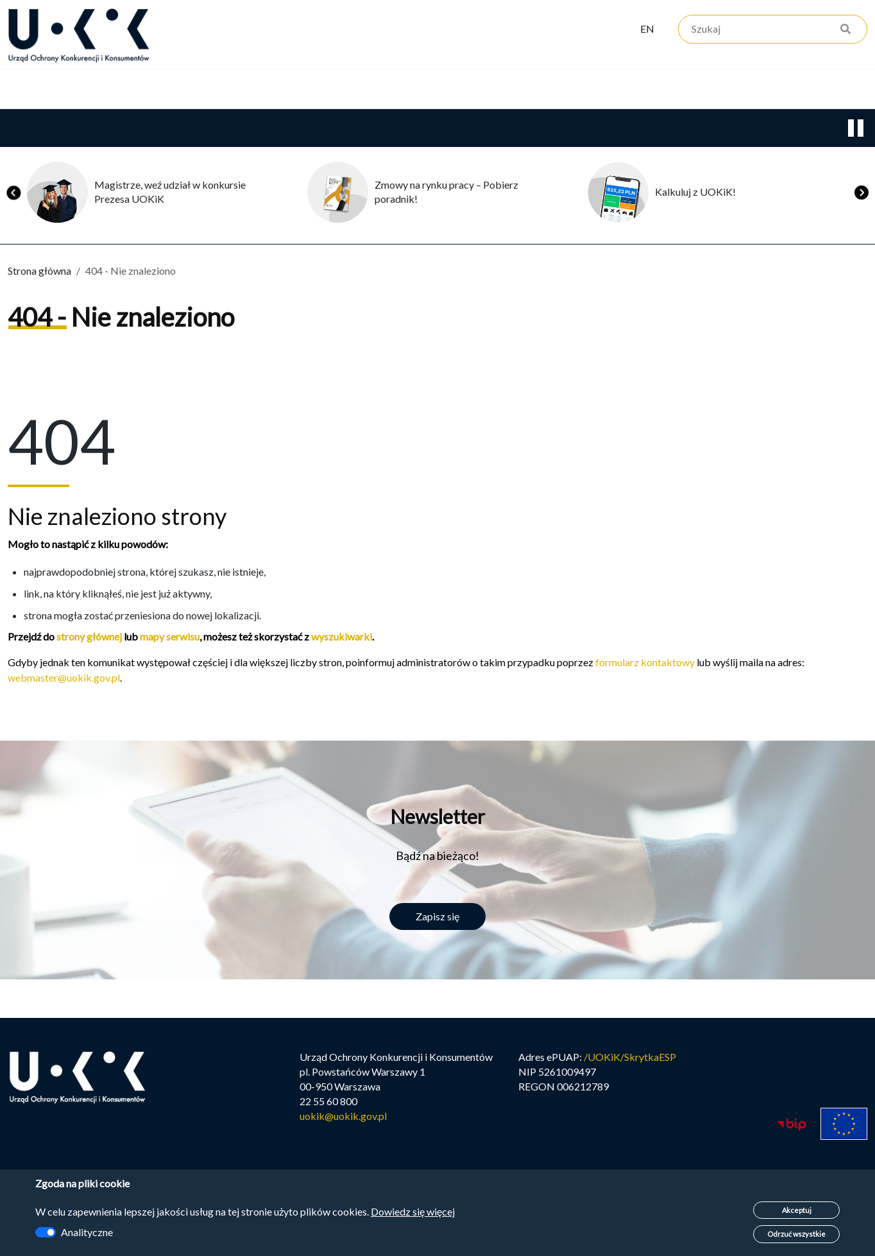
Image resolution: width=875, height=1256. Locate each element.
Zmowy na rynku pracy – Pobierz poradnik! (446, 193)
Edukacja (340, 90)
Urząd (22, 90)
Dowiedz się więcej (413, 1211)
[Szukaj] (772, 30)
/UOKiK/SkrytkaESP (630, 1060)
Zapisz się (437, 917)
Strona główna (39, 272)
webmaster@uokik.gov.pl (64, 679)
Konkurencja (121, 90)
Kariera (433, 90)
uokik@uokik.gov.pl (343, 1119)
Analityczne (87, 1232)
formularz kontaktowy (645, 663)
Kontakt (523, 90)
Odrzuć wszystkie (796, 1234)
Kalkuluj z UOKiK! (695, 193)
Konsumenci (235, 90)
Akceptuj (796, 1210)
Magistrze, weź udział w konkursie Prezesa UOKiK (170, 193)
